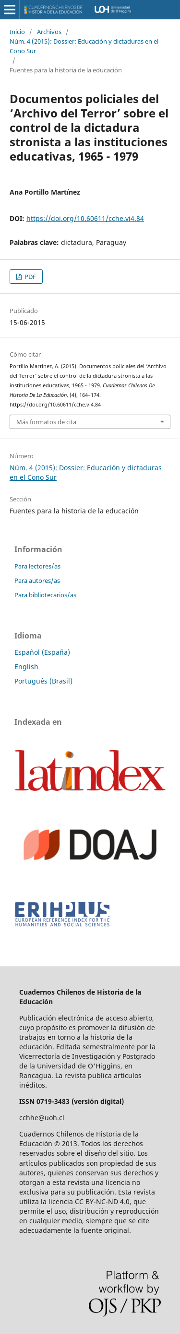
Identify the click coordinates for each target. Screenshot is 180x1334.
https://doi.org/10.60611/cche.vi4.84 (85, 218)
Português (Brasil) (43, 680)
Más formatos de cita (46, 422)
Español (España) (42, 652)
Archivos (49, 31)
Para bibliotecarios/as (45, 595)
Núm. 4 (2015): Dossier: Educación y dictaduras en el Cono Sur (84, 46)
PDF (29, 276)
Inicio (17, 31)
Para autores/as (37, 580)
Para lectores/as (37, 566)
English (26, 666)
